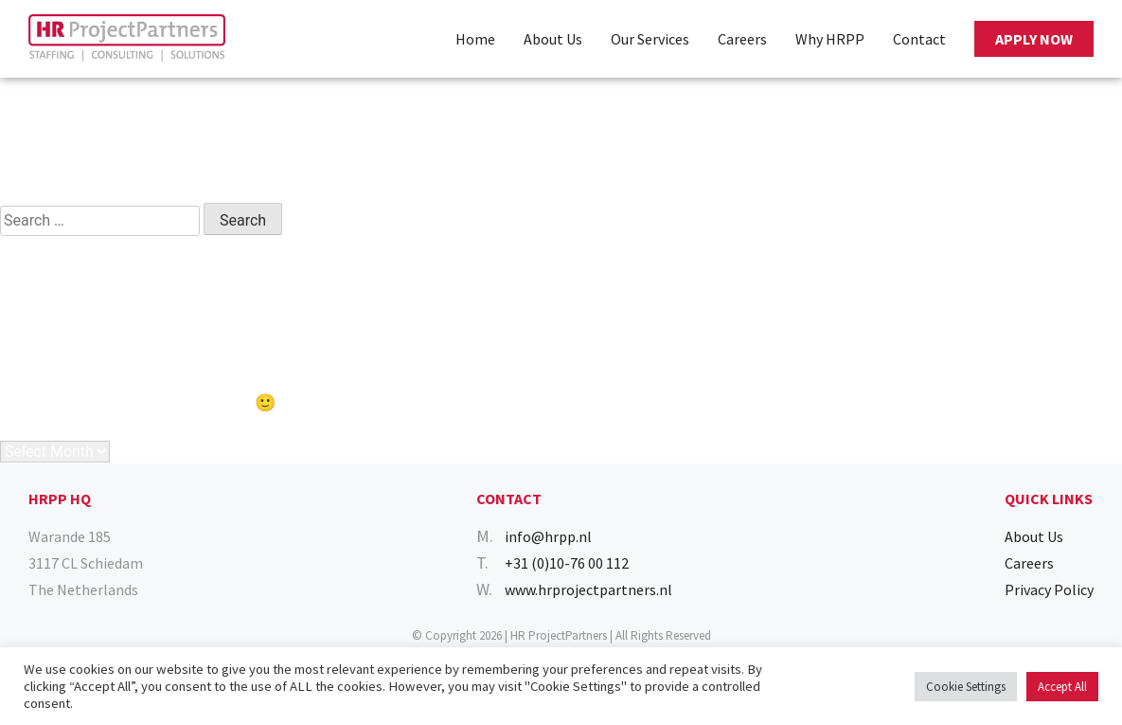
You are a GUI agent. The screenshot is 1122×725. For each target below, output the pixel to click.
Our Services (650, 38)
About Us (553, 38)
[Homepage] (127, 38)
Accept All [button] (1062, 687)
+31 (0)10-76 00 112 (567, 562)
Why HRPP (829, 38)
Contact (919, 38)
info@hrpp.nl (548, 536)
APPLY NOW (1034, 38)
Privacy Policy (1049, 589)
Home (475, 38)
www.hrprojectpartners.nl (588, 589)
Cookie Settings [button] (966, 687)
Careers (742, 38)
